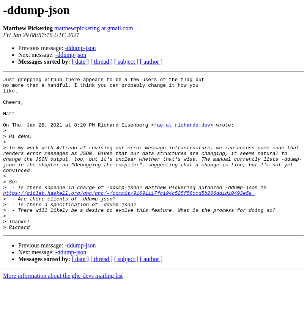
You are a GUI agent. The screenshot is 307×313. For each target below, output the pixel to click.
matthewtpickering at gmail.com (93, 28)
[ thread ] (101, 61)
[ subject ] (126, 61)
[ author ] (151, 61)
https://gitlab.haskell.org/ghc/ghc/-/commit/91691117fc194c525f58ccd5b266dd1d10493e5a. (129, 216)
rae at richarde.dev (182, 134)
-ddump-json (80, 48)
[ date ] (80, 61)
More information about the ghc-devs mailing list (63, 306)
